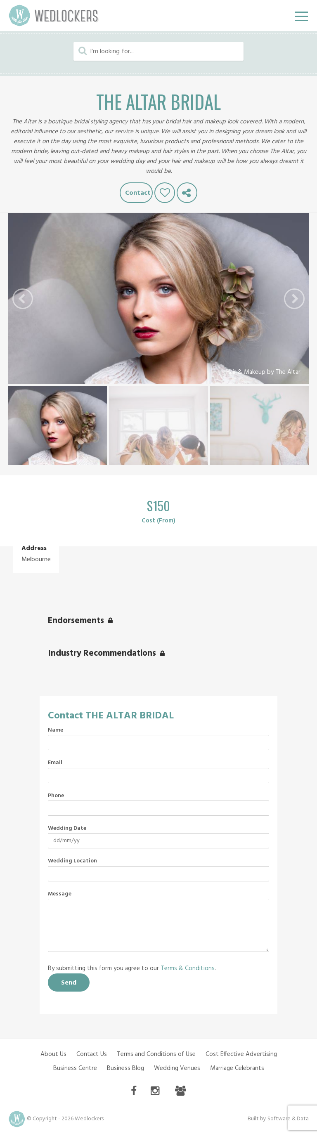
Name (55, 730)
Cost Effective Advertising (241, 1054)
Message (59, 894)
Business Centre (75, 1068)
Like (164, 192)
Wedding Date (67, 828)
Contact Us (91, 1054)
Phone (56, 796)
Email (55, 763)
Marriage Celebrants (237, 1068)
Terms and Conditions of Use (156, 1054)
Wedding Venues (177, 1068)
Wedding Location (72, 861)
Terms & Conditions (188, 968)
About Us (53, 1054)
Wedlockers (53, 15)
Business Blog (125, 1068)
